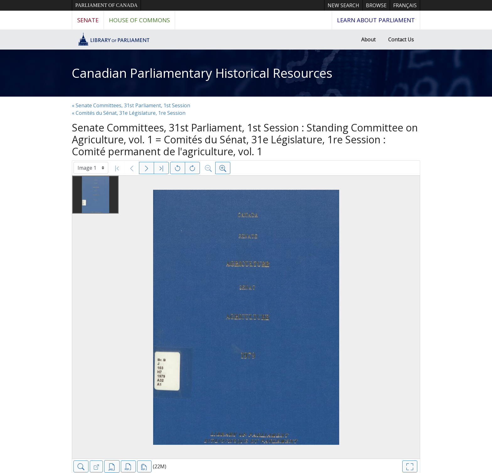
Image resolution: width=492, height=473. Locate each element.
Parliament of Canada (106, 5)
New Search (343, 5)
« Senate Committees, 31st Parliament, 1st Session (131, 105)
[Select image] (90, 168)
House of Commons (139, 20)
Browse (376, 5)
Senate (88, 20)
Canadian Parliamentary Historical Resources (202, 73)
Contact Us (401, 39)
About (368, 39)
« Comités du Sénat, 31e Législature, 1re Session (128, 112)
